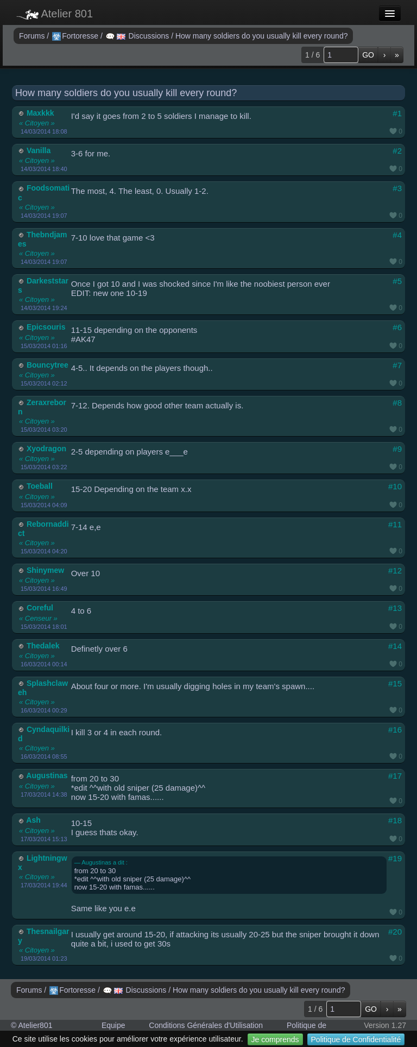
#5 (397, 281)
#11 (395, 524)
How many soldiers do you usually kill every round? (261, 35)
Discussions (138, 35)
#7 (397, 365)
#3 (397, 188)
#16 (395, 729)
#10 (395, 486)
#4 (397, 234)
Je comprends (275, 1039)
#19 (395, 858)
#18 (395, 820)
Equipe (113, 1025)
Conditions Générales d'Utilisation (206, 1025)
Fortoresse (76, 35)
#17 (395, 775)
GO (368, 55)
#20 (395, 931)
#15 (395, 683)
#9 (397, 448)
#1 (397, 113)
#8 (397, 402)
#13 (395, 608)
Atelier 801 (54, 14)
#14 (395, 646)
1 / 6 (312, 55)
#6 (397, 327)
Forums (33, 35)
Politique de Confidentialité (356, 1039)
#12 (395, 570)
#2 (397, 150)
